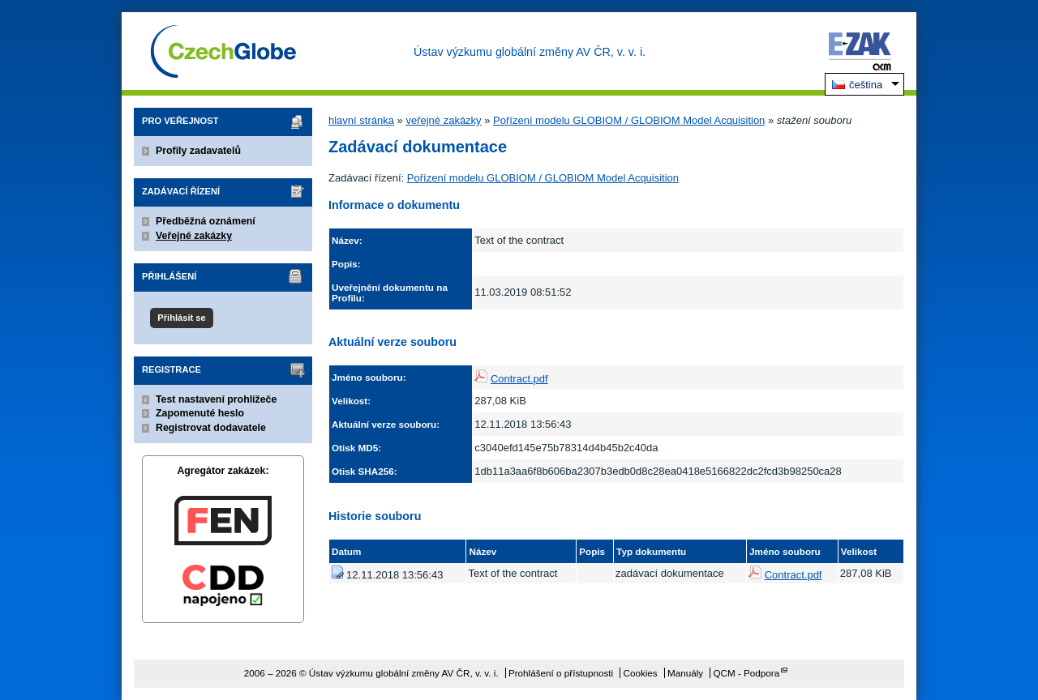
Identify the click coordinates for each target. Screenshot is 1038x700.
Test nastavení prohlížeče (216, 399)
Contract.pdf (519, 379)
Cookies (640, 673)
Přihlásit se (181, 317)
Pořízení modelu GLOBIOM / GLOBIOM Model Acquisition (629, 120)
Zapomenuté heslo (200, 413)
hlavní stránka (361, 120)
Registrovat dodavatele (211, 427)
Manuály (685, 673)
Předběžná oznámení (205, 221)
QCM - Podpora (746, 673)
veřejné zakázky (443, 120)
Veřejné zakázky (194, 235)
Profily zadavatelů (198, 150)
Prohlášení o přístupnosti (560, 673)
